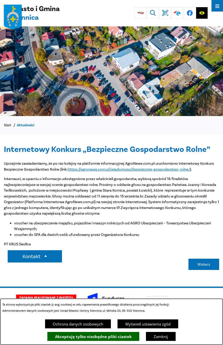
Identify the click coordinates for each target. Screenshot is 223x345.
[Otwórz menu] (217, 6)
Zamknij (161, 336)
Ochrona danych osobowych (78, 324)
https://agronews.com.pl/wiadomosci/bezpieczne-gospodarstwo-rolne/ (129, 169)
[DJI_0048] (111, 71)
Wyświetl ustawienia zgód (148, 324)
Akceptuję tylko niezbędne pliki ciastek (93, 336)
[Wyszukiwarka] (152, 13)
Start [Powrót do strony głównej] (7, 125)
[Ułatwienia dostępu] (202, 13)
